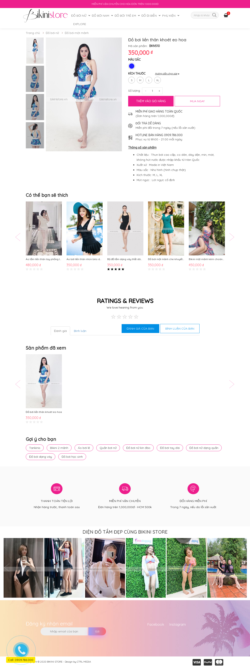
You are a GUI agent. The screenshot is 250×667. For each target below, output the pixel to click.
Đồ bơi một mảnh (77, 33)
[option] (35, 51)
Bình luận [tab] (80, 331)
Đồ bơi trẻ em (125, 15)
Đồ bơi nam (100, 15)
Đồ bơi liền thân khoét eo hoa (44, 412)
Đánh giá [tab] (60, 331)
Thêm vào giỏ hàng (151, 101)
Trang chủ (33, 33)
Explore (79, 24)
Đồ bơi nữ (78, 15)
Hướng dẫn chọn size (166, 73)
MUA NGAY (197, 101)
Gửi (97, 631)
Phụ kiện (168, 15)
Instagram (177, 624)
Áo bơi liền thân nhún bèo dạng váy (85, 259)
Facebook (155, 624)
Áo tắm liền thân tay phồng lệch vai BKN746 (44, 259)
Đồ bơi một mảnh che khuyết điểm (166, 259)
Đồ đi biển (149, 15)
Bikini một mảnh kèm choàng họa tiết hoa (207, 259)
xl (157, 79)
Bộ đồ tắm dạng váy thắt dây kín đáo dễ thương (125, 259)
